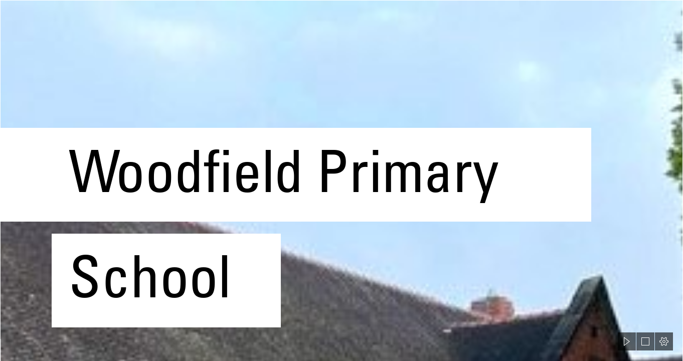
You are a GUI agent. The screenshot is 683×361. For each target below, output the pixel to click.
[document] (341, 180)
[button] (627, 341)
